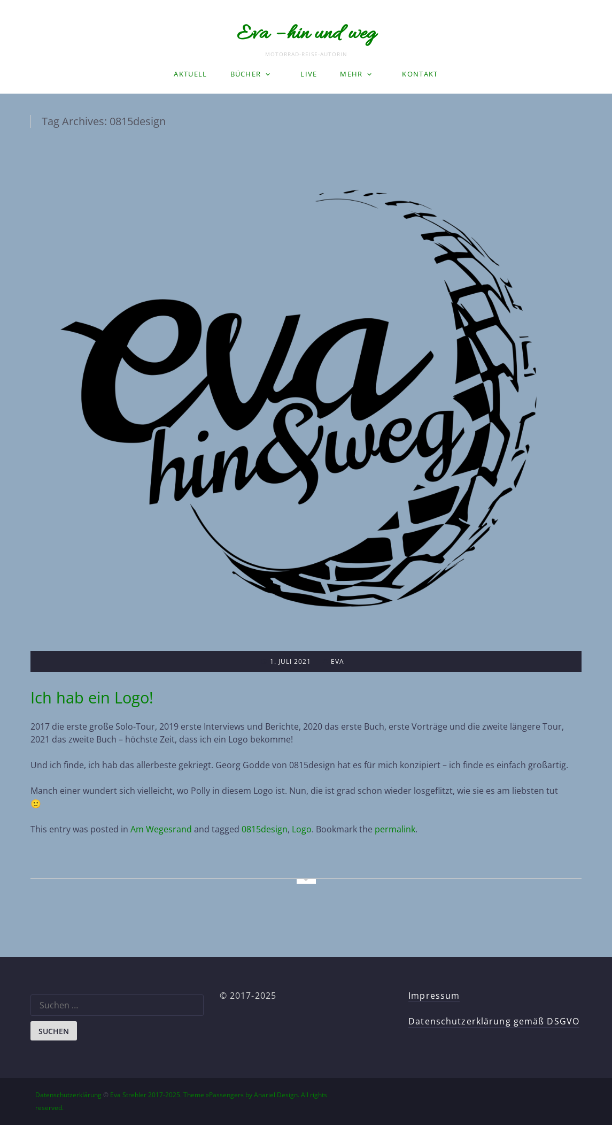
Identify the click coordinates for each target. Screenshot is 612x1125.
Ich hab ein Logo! (91, 697)
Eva (337, 661)
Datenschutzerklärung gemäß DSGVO (493, 1021)
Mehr (351, 74)
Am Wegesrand (161, 829)
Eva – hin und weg (306, 34)
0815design (265, 829)
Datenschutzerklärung (68, 1094)
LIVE (308, 74)
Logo (302, 829)
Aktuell (190, 74)
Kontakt (420, 74)
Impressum (434, 995)
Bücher (245, 74)
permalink (395, 829)
